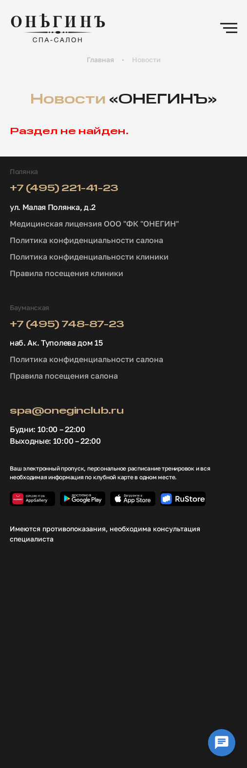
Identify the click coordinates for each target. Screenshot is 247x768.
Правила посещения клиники (66, 273)
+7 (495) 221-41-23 (64, 188)
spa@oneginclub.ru (67, 411)
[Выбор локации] (221, 742)
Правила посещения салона (64, 376)
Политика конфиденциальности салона (86, 240)
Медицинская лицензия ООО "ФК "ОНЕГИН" (94, 223)
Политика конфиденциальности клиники (89, 257)
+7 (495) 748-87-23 (67, 325)
